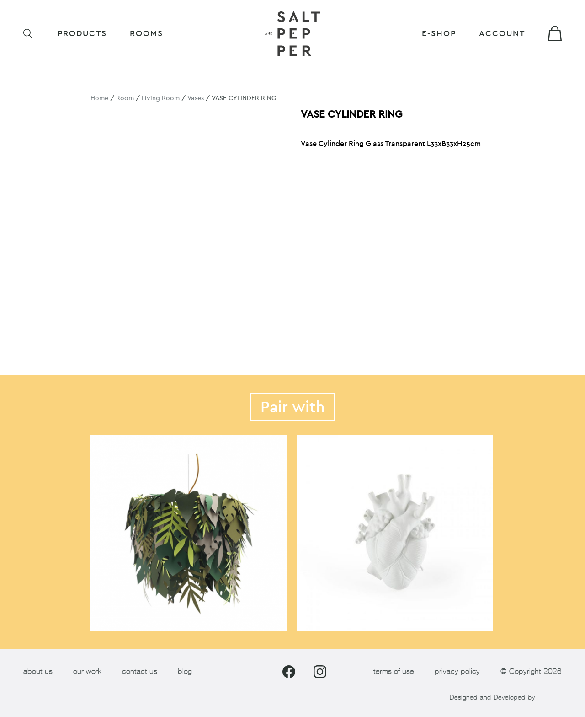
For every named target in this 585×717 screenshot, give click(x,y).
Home (99, 98)
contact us (139, 671)
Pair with (293, 407)
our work (87, 671)
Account (502, 33)
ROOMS (146, 33)
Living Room (161, 98)
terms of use (393, 671)
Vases (195, 98)
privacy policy (457, 671)
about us (38, 671)
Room (125, 98)
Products (82, 33)
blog (185, 671)
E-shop (439, 33)
